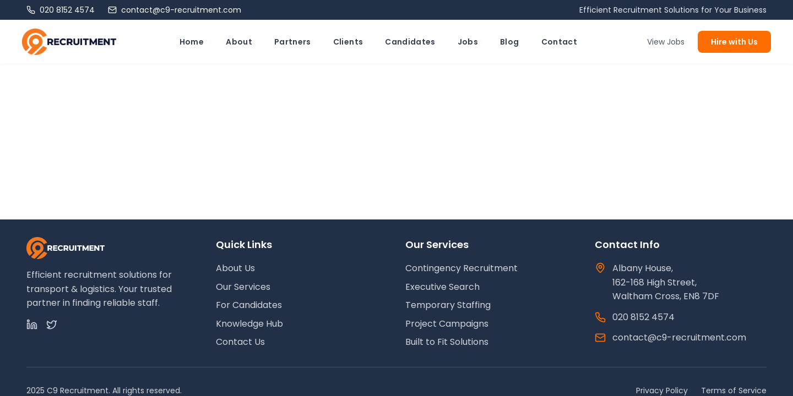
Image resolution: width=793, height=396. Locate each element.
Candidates (410, 41)
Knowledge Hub (249, 323)
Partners (292, 41)
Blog (509, 41)
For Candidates (249, 305)
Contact (559, 41)
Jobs (468, 41)
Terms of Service (734, 390)
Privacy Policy (662, 390)
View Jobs (666, 41)
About (239, 41)
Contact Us (240, 342)
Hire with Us (734, 41)
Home (192, 41)
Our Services (243, 286)
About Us (235, 268)
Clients (348, 41)
